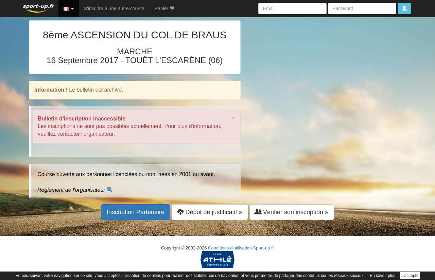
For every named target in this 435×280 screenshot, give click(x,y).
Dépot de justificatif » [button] (209, 212)
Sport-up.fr (263, 247)
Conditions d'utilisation (230, 247)
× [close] (233, 118)
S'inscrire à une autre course (114, 8)
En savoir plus (382, 275)
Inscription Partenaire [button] (135, 212)
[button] (68, 8)
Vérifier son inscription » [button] (291, 212)
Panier (164, 8)
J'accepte (409, 275)
